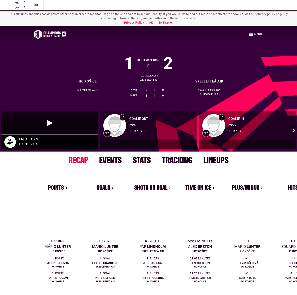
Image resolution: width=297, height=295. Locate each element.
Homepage (50, 34)
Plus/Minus (245, 187)
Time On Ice (198, 187)
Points (56, 187)
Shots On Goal (150, 187)
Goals (103, 187)
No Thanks (165, 22)
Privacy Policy (134, 22)
